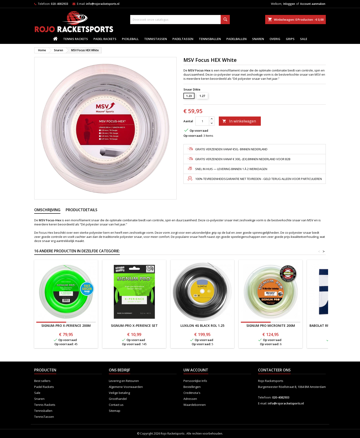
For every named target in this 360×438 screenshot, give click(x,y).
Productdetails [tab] (81, 209)
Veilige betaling (119, 393)
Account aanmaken (312, 4)
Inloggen (289, 4)
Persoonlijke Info (195, 381)
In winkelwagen (239, 121)
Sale (303, 39)
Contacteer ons (274, 370)
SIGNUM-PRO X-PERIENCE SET (134, 325)
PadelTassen (182, 39)
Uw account (195, 370)
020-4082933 (59, 4)
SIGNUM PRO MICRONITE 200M (270, 325)
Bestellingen (192, 387)
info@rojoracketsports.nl (102, 4)
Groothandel (118, 399)
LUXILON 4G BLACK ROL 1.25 (202, 325)
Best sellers (42, 381)
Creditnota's (191, 393)
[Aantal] (202, 121)
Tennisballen (210, 39)
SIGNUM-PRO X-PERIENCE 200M (66, 325)
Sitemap (114, 411)
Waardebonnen (194, 405)
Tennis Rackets (75, 39)
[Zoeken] (180, 19)
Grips (290, 39)
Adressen (190, 399)
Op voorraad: (193, 136)
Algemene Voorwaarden (126, 387)
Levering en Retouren (124, 381)
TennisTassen (155, 39)
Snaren (258, 39)
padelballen (236, 39)
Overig (275, 39)
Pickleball (130, 39)
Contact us (116, 405)
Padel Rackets (104, 39)
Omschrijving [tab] (47, 209)
